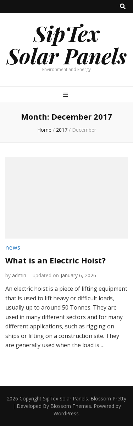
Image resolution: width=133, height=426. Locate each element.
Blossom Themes (70, 406)
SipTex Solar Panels (67, 44)
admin (19, 275)
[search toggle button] (123, 6)
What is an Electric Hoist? (55, 260)
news (13, 247)
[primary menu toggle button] (66, 95)
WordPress (66, 413)
